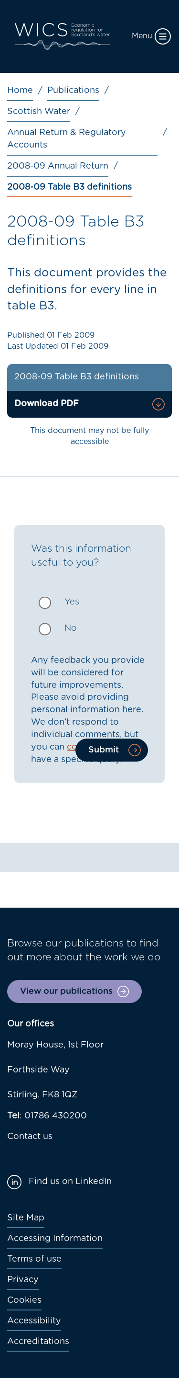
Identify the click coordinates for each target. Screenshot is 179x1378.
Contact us (30, 1136)
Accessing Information (55, 1238)
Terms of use (34, 1259)
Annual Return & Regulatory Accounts (66, 138)
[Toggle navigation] (144, 36)
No (70, 628)
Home (20, 90)
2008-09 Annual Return (57, 166)
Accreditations (38, 1341)
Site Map (25, 1218)
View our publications (66, 991)
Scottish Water (38, 111)
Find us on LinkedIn (70, 1181)
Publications (73, 90)
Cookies (24, 1300)
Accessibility (34, 1321)
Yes (71, 602)
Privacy (23, 1280)
